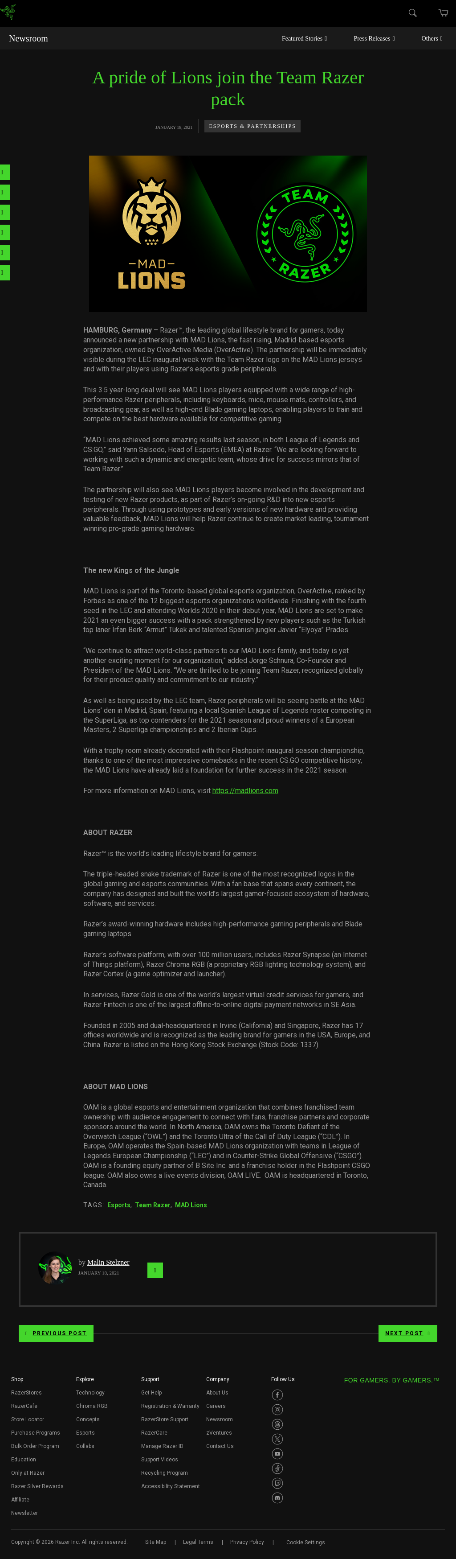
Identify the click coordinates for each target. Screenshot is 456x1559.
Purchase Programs (35, 1433)
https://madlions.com (245, 790)
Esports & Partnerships (252, 126)
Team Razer (153, 1205)
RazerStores (26, 1393)
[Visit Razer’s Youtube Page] (277, 1454)
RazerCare (154, 1433)
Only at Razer (28, 1473)
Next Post (408, 1333)
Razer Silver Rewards (37, 1486)
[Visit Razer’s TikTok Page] (277, 1468)
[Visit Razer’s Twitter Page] (277, 1439)
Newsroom (28, 38)
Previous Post (56, 1333)
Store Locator (27, 1419)
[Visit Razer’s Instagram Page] (277, 1409)
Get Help (151, 1393)
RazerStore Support (164, 1419)
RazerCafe (24, 1406)
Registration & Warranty (170, 1406)
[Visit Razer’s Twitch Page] (277, 1483)
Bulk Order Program (35, 1446)
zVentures (219, 1433)
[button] (17, 1382)
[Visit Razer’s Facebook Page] (277, 1395)
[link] (8, 13)
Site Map (155, 1542)
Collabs (85, 1446)
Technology (90, 1393)
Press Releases (374, 38)
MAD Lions (191, 1205)
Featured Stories (304, 38)
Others (432, 38)
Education (23, 1459)
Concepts (88, 1419)
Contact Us (220, 1446)
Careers (216, 1406)
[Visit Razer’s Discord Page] (277, 1498)
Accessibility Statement (170, 1486)
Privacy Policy (247, 1542)
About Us (217, 1393)
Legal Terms (198, 1542)
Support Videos (159, 1459)
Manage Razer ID (162, 1446)
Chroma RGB (92, 1406)
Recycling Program (164, 1473)
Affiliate (20, 1500)
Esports (118, 1205)
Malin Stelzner (108, 1262)
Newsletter (24, 1513)
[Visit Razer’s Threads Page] (277, 1424)
